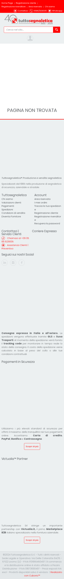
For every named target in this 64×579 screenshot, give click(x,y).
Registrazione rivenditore (14, 6)
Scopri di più (32, 446)
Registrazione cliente (26, 3)
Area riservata (35, 6)
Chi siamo (50, 6)
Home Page (7, 3)
